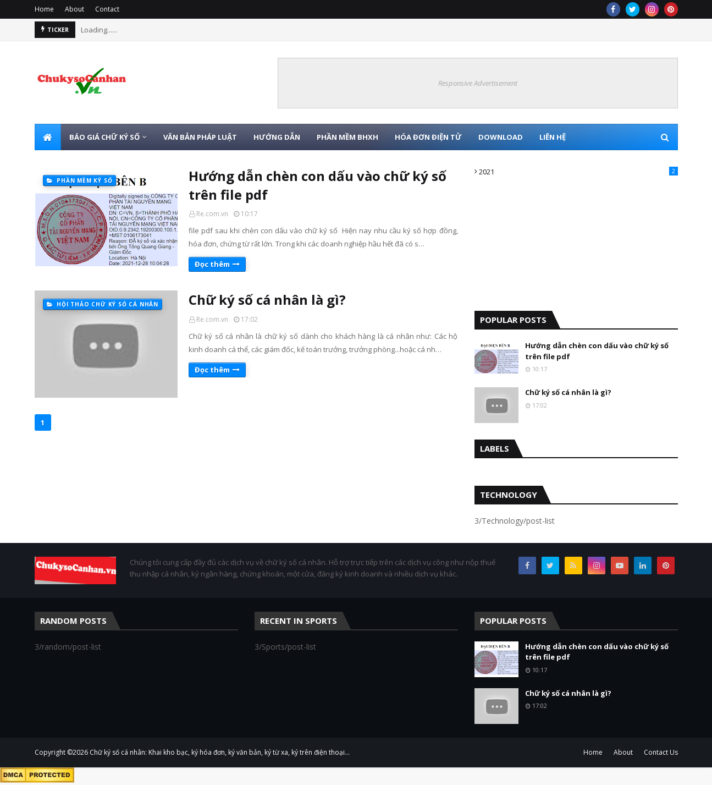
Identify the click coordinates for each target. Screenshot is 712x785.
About (74, 9)
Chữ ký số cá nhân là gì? (267, 299)
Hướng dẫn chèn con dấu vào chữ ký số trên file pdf (317, 185)
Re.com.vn (212, 213)
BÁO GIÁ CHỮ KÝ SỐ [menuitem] (104, 137)
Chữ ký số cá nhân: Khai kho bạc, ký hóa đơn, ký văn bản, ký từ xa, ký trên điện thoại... (220, 752)
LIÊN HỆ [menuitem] (552, 137)
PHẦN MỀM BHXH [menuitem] (347, 137)
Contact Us (661, 752)
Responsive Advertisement (477, 83)
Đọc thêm (212, 264)
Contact (107, 9)
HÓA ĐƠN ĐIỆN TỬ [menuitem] (428, 137)
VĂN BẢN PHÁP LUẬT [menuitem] (200, 137)
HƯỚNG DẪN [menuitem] (276, 137)
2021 (578, 172)
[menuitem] (48, 137)
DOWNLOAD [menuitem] (500, 137)
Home (44, 9)
